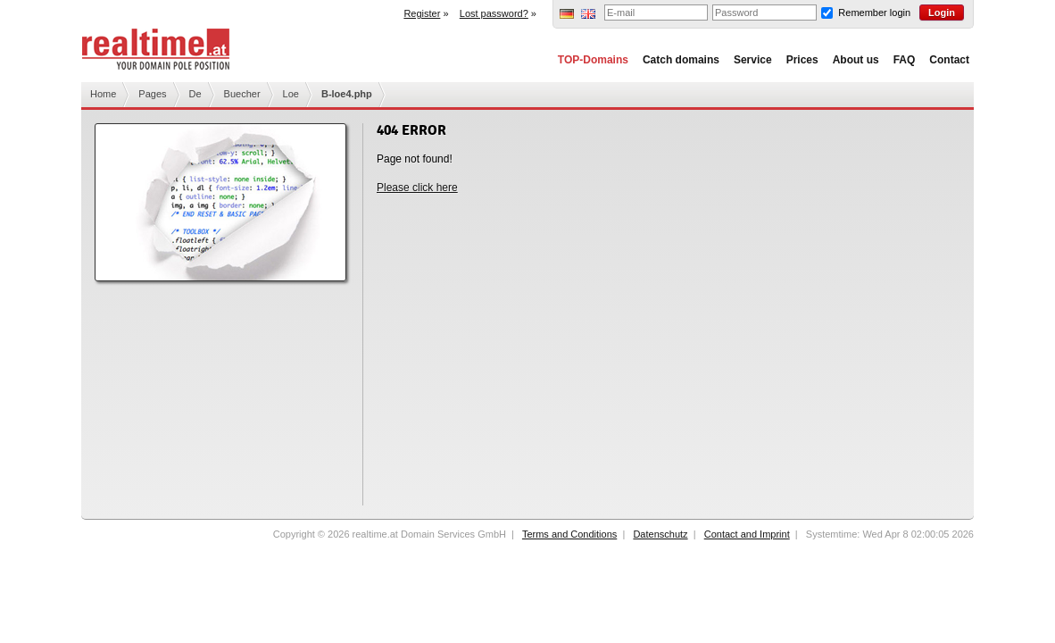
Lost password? (494, 13)
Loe (291, 93)
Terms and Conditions (569, 534)
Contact (949, 60)
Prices (802, 60)
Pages (152, 93)
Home (103, 93)
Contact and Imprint (747, 534)
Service (753, 60)
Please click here (417, 187)
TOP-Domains (593, 60)
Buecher (242, 93)
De (195, 93)
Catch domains (681, 60)
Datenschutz (660, 534)
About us (856, 60)
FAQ (904, 60)
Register (421, 13)
